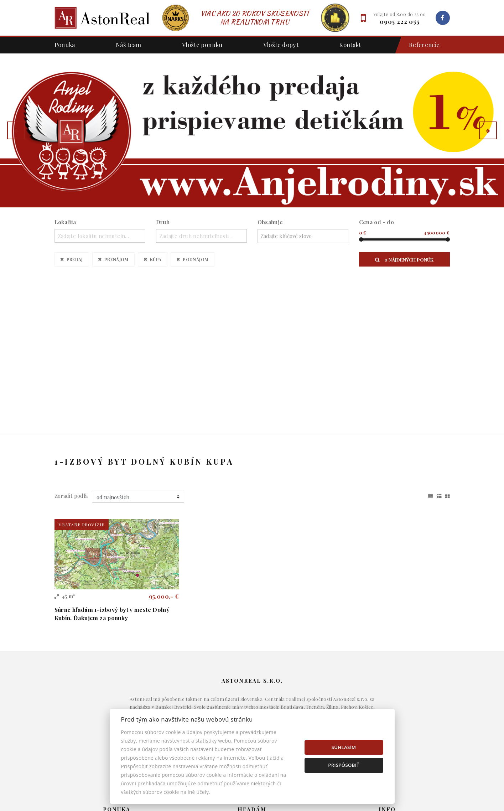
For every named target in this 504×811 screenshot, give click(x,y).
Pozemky (252, 708)
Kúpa (156, 259)
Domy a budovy (252, 675)
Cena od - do (376, 222)
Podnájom (195, 259)
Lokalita (65, 222)
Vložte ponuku (202, 44)
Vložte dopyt (281, 44)
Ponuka (64, 44)
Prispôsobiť (343, 765)
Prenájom (116, 259)
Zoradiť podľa (71, 343)
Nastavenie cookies (387, 708)
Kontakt (350, 44)
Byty (252, 686)
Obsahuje (270, 222)
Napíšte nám (387, 686)
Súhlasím (344, 747)
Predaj (75, 259)
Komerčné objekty (252, 697)
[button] (16, 130)
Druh (163, 222)
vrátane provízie (81, 372)
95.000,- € (164, 444)
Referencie (421, 45)
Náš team (128, 44)
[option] (252, 130)
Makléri (387, 675)
